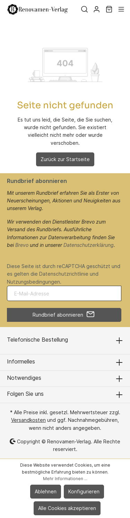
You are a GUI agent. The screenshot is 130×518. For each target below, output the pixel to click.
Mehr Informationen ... (65, 478)
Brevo (21, 245)
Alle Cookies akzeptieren (67, 508)
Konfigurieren (83, 491)
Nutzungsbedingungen (33, 282)
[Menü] (121, 9)
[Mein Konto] (96, 9)
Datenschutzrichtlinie (63, 274)
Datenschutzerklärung (88, 245)
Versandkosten (28, 420)
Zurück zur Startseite (65, 159)
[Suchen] (84, 9)
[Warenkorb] (109, 9)
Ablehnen (46, 491)
